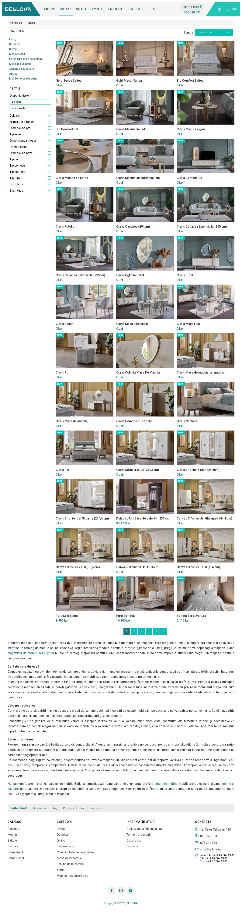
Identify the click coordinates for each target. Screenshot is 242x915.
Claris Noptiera (187, 421)
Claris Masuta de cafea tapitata (138, 178)
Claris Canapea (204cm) (133, 226)
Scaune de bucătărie (21, 68)
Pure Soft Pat (125, 616)
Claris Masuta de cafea (72, 178)
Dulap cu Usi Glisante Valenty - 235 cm (143, 518)
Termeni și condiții (138, 834)
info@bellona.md (208, 849)
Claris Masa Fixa (188, 324)
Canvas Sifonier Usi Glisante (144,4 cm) (204, 518)
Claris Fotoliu (65, 226)
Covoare (97, 9)
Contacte (96, 808)
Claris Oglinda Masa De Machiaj (138, 372)
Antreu (13, 73)
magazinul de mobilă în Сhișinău (31, 653)
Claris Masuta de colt (131, 129)
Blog (54, 808)
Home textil (115, 9)
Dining (13, 49)
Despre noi (39, 808)
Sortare (188, 32)
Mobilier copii (17, 53)
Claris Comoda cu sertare (134, 421)
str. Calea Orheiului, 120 (213, 829)
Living (12, 39)
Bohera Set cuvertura (191, 616)
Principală (16, 22)
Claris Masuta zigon (191, 129)
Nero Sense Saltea (68, 80)
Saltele (81, 9)
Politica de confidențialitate (144, 829)
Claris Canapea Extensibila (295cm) (80, 275)
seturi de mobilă (166, 784)
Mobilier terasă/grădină (23, 78)
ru (234, 9)
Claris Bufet (185, 275)
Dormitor (14, 44)
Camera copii (65, 846)
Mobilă (66, 9)
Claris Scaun (64, 324)
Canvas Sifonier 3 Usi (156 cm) (198, 567)
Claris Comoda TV (189, 178)
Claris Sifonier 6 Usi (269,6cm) (137, 470)
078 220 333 (206, 842)
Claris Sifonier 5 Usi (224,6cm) (198, 470)
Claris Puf (63, 372)
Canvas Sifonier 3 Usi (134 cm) (138, 567)
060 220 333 (192, 12)
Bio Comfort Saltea (190, 80)
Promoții (68, 808)
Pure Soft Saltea (67, 616)
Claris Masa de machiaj (72, 421)
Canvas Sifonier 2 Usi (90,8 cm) (78, 567)
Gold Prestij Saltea (129, 80)
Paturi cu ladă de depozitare (26, 58)
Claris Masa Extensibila (132, 324)
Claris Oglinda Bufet (130, 275)
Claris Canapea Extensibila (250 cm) (202, 226)
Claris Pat (62, 470)
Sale (154, 9)
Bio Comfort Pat (67, 129)
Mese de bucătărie (20, 63)
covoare (13, 789)
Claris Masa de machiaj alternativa (201, 372)
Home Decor (135, 9)
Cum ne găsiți (192, 6)
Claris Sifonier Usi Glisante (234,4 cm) (82, 518)
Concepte (49, 9)
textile (226, 784)
